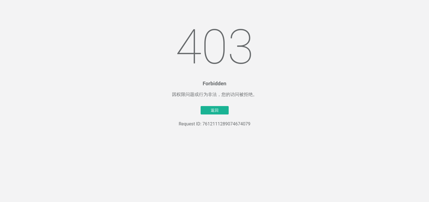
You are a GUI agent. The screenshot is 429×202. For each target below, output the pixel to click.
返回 (215, 110)
